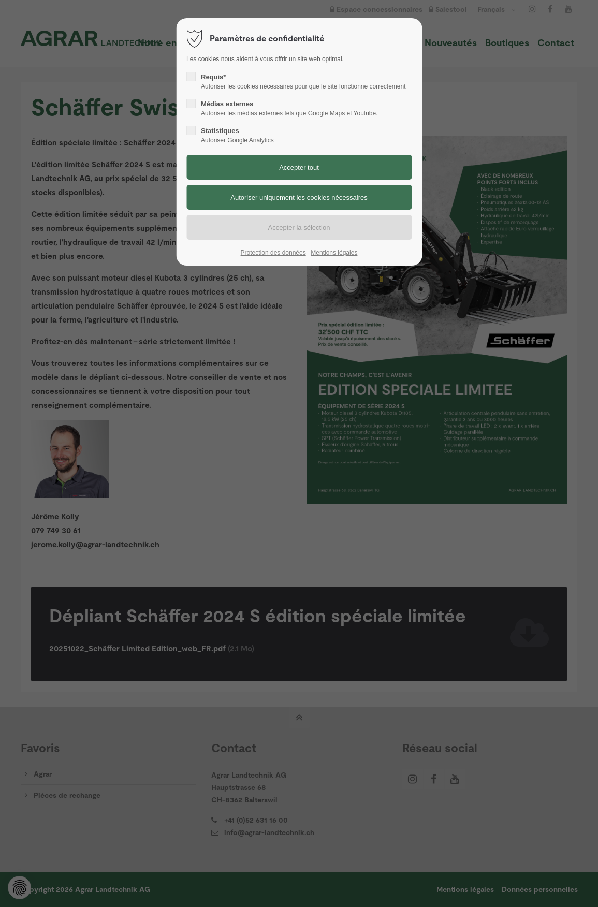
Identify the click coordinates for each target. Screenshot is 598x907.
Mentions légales (334, 252)
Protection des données (273, 252)
